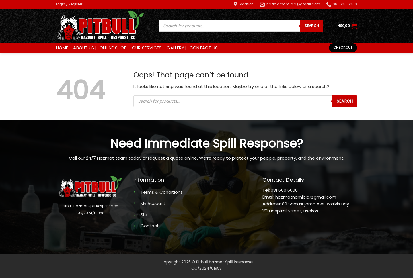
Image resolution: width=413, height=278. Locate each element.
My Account (153, 203)
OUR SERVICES (147, 48)
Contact (150, 226)
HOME (62, 48)
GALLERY (175, 48)
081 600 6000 (284, 190)
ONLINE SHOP (113, 48)
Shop (146, 215)
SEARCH (312, 25)
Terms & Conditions (162, 192)
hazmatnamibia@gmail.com (305, 197)
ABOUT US (83, 48)
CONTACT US (204, 48)
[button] (69, 4)
